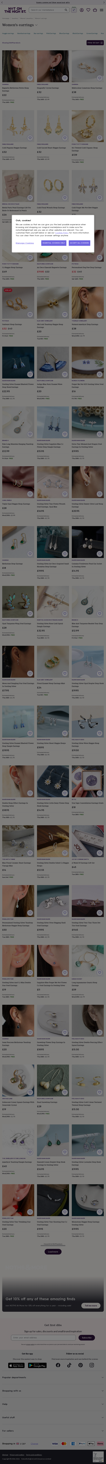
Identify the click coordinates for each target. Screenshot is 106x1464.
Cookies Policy (62, 233)
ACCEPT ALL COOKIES (79, 243)
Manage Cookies (25, 243)
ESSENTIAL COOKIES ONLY (54, 243)
